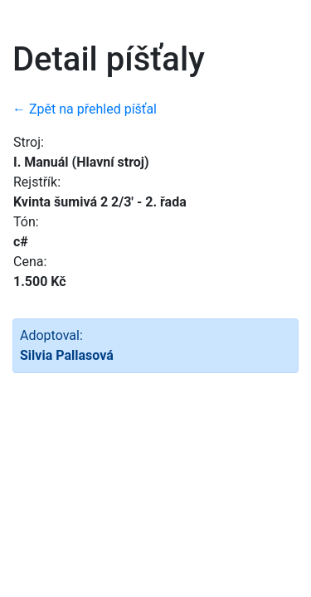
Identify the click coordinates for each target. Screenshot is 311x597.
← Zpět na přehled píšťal (84, 109)
